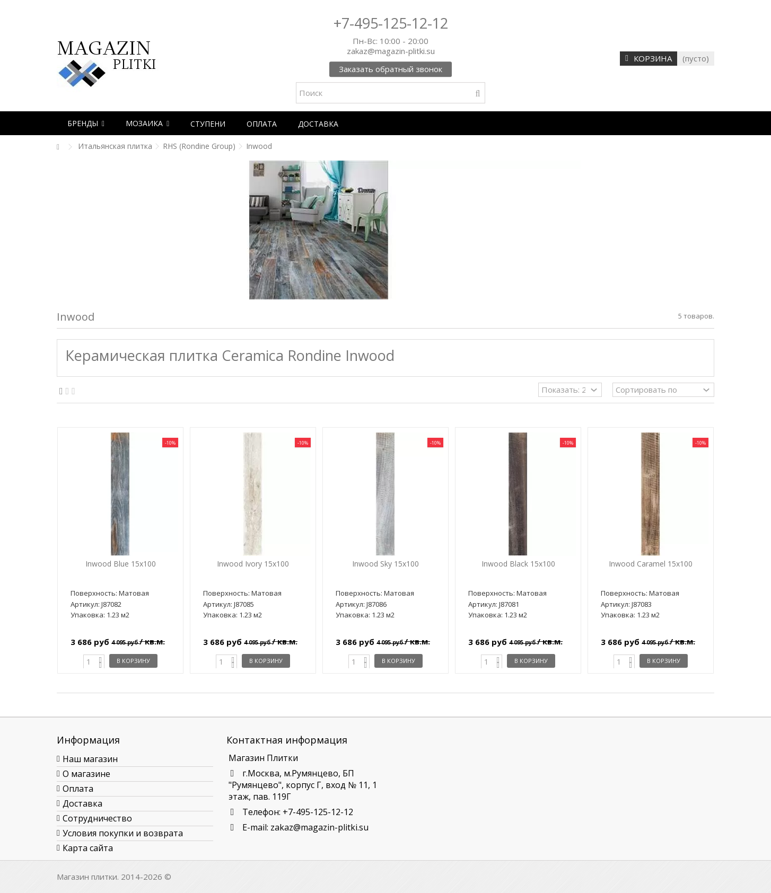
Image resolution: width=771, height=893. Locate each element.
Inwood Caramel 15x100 (651, 564)
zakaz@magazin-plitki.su (319, 827)
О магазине (86, 774)
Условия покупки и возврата (123, 833)
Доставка (82, 803)
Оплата (78, 788)
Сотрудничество (97, 818)
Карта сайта (88, 848)
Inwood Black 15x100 (518, 564)
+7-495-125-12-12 (391, 23)
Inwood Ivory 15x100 (253, 564)
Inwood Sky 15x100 (385, 564)
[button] (86, 123)
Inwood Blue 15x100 (120, 564)
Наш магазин (90, 759)
